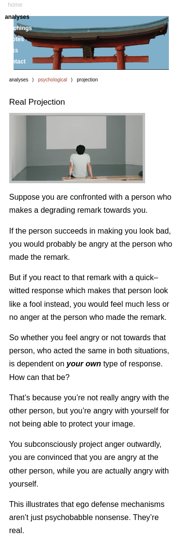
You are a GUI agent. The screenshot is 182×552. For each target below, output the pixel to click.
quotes (14, 39)
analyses (17, 17)
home (15, 4)
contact (15, 61)
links (11, 50)
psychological (52, 79)
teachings (18, 28)
